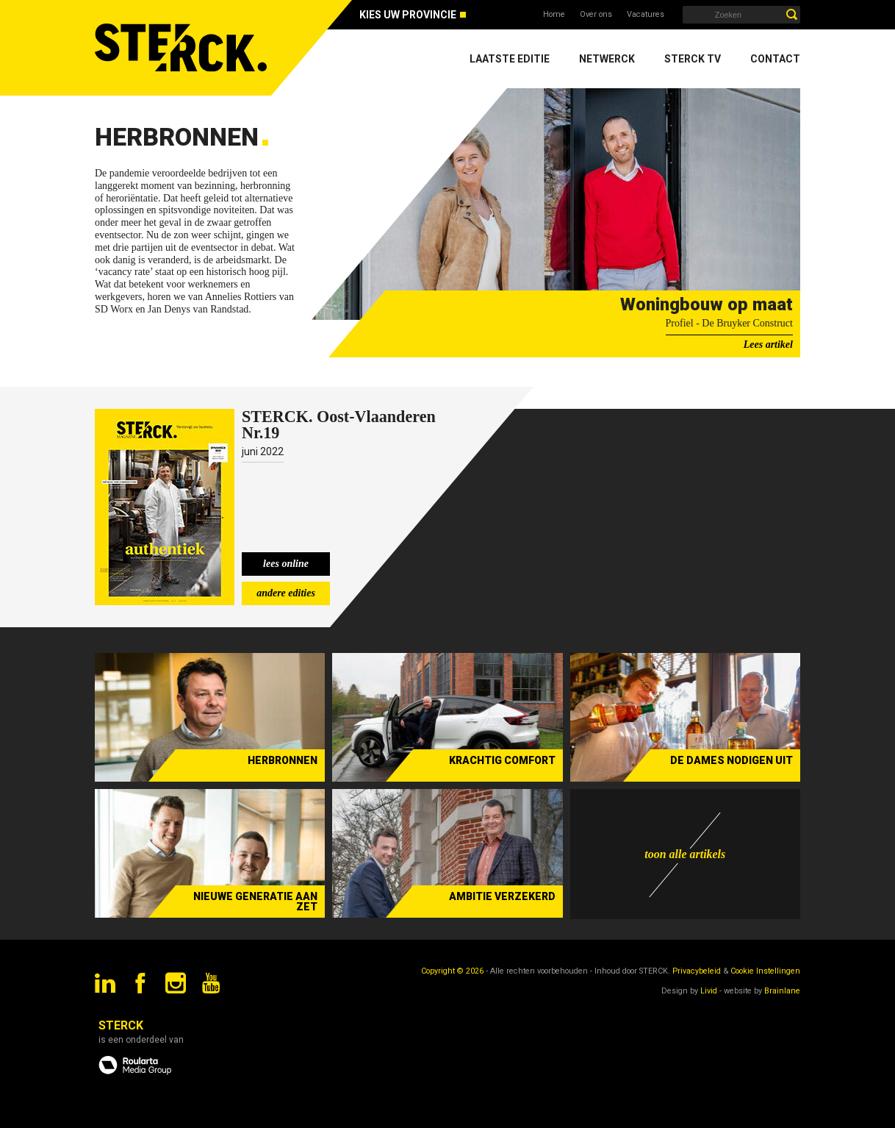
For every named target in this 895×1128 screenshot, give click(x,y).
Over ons (596, 14)
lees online (286, 563)
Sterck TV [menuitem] (692, 59)
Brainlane (782, 991)
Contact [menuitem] (775, 59)
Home (554, 14)
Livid (708, 991)
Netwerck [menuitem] (607, 59)
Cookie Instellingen (765, 971)
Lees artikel (768, 344)
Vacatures (645, 14)
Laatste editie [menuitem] (510, 59)
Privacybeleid (696, 971)
